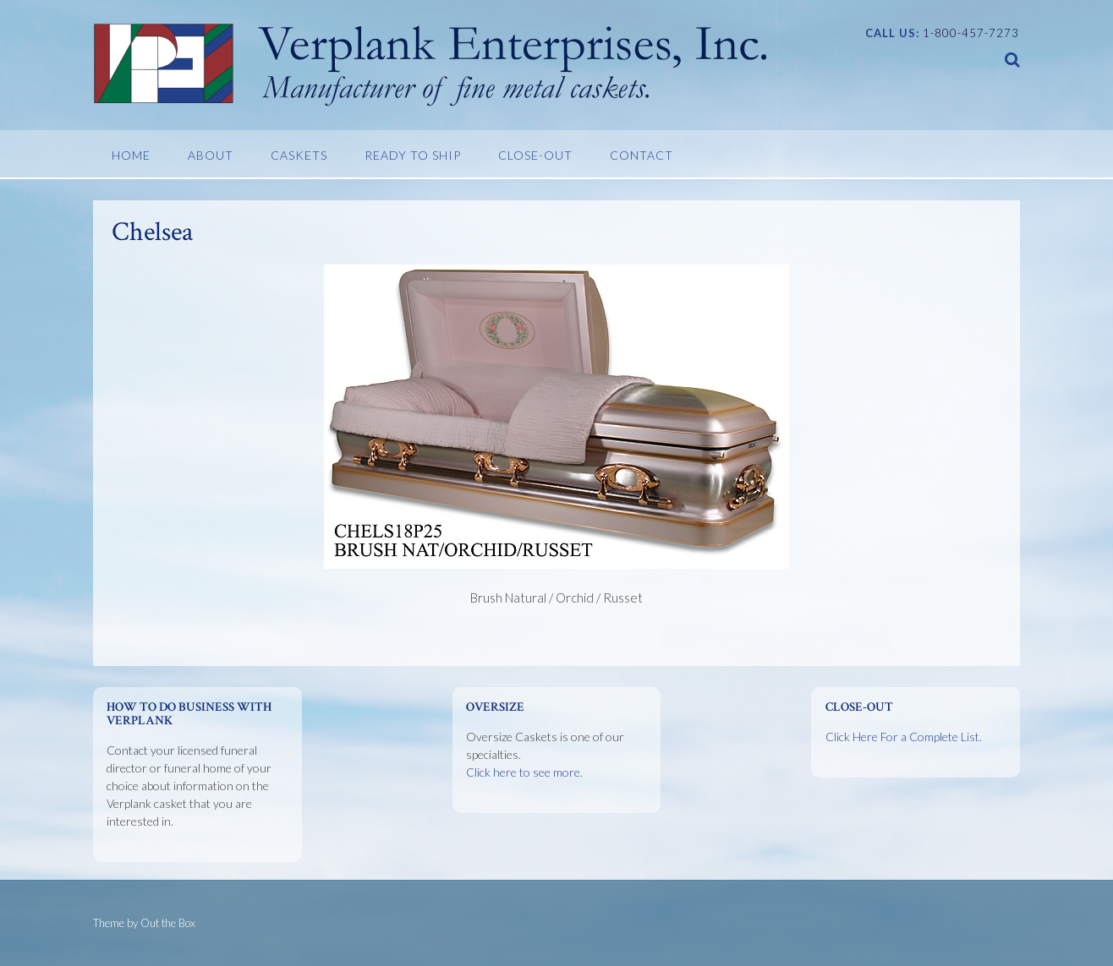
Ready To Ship (413, 155)
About (210, 155)
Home (131, 155)
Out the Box (167, 923)
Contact (641, 155)
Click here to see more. (524, 772)
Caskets (299, 155)
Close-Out (535, 155)
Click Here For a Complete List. (903, 736)
